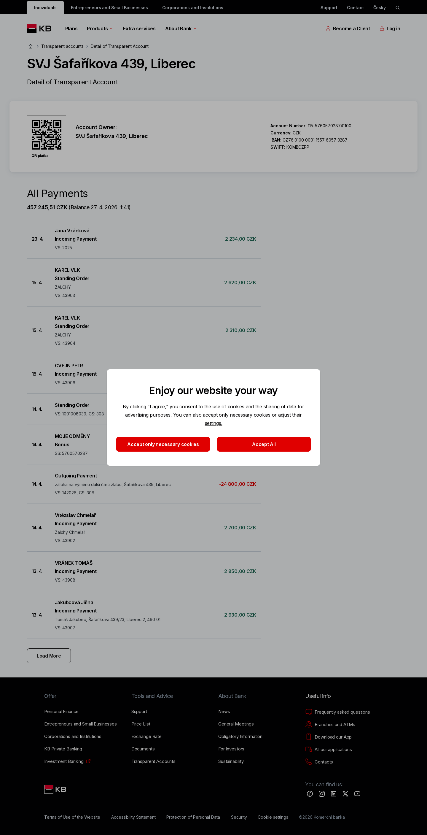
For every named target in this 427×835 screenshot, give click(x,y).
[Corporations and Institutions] (72, 736)
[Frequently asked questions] (337, 712)
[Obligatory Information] (240, 736)
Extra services (139, 28)
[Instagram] (321, 794)
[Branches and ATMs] (330, 724)
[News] (224, 711)
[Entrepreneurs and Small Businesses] (80, 724)
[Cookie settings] (273, 817)
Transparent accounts (62, 46)
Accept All (263, 444)
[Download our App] (328, 737)
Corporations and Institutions (193, 7)
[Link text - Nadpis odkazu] (55, 789)
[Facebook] (310, 794)
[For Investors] (231, 749)
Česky (379, 7)
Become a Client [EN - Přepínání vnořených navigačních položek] (348, 28)
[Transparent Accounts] (153, 761)
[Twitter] (345, 794)
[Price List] (140, 724)
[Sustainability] (231, 761)
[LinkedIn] (333, 794)
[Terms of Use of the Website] (72, 817)
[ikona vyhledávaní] (397, 7)
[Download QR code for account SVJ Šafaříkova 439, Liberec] (46, 136)
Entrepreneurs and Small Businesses (109, 7)
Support (329, 7)
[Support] (139, 711)
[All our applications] (328, 749)
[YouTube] (357, 794)
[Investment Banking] (64, 761)
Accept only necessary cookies (163, 444)
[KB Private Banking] (63, 749)
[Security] (239, 817)
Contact (355, 7)
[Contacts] (319, 762)
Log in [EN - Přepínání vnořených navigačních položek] (390, 28)
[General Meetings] (236, 724)
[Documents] (143, 749)
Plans (71, 28)
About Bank (181, 28)
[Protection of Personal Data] (193, 817)
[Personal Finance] (61, 711)
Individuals (45, 7)
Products (100, 28)
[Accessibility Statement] (133, 817)
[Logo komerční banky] (41, 28)
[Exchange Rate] (146, 736)
